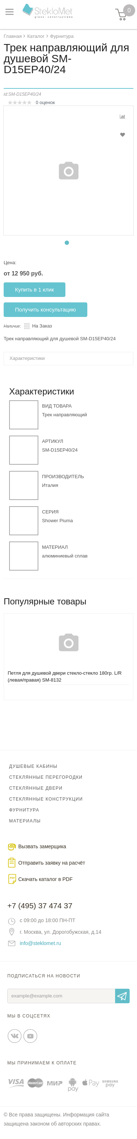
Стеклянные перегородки (46, 777)
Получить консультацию (45, 309)
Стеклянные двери (35, 788)
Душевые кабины (33, 766)
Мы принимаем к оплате (42, 1062)
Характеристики (27, 358)
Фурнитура (24, 810)
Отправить (122, 996)
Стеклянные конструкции (46, 799)
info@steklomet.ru (40, 943)
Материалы (25, 821)
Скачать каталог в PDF (45, 879)
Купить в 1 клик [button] (34, 289)
